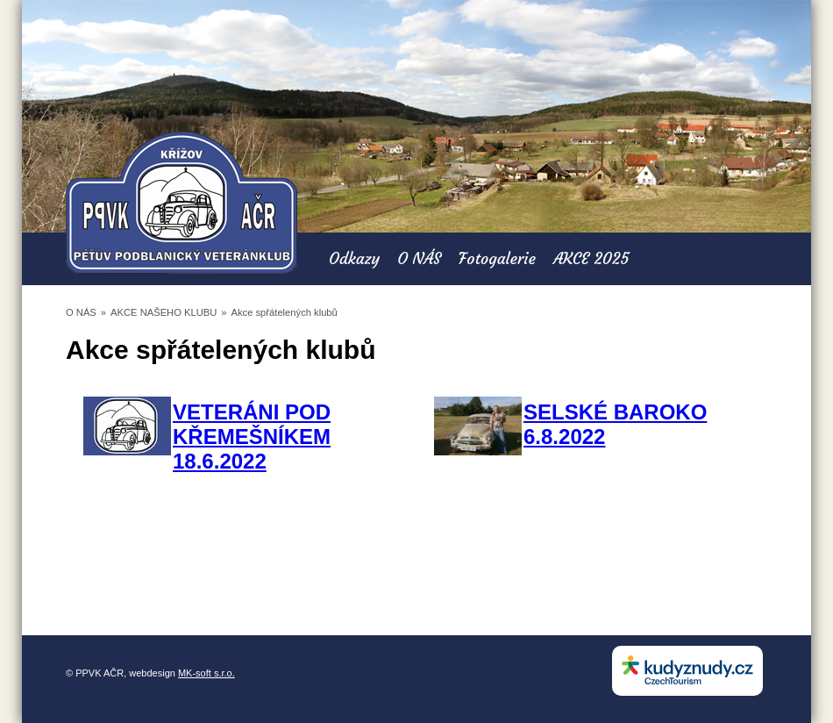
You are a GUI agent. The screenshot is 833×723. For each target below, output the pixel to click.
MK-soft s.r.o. (206, 673)
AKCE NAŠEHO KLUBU (163, 312)
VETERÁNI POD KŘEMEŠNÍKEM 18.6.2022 (252, 436)
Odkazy (354, 258)
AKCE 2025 (591, 258)
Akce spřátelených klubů (284, 312)
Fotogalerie (497, 258)
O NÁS (419, 258)
